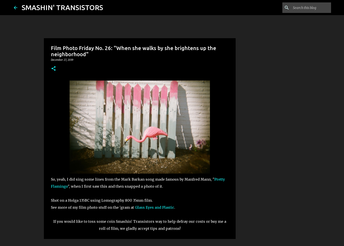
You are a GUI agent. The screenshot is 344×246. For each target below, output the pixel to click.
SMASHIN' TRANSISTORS (62, 7)
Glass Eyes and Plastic (154, 207)
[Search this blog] (308, 7)
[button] (53, 69)
